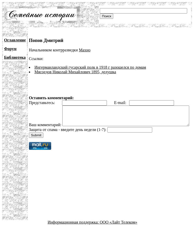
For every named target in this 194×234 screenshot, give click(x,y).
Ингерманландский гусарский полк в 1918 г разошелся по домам (90, 67)
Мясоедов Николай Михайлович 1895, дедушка (75, 72)
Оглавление (15, 40)
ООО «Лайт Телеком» (118, 229)
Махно (84, 50)
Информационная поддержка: (74, 229)
